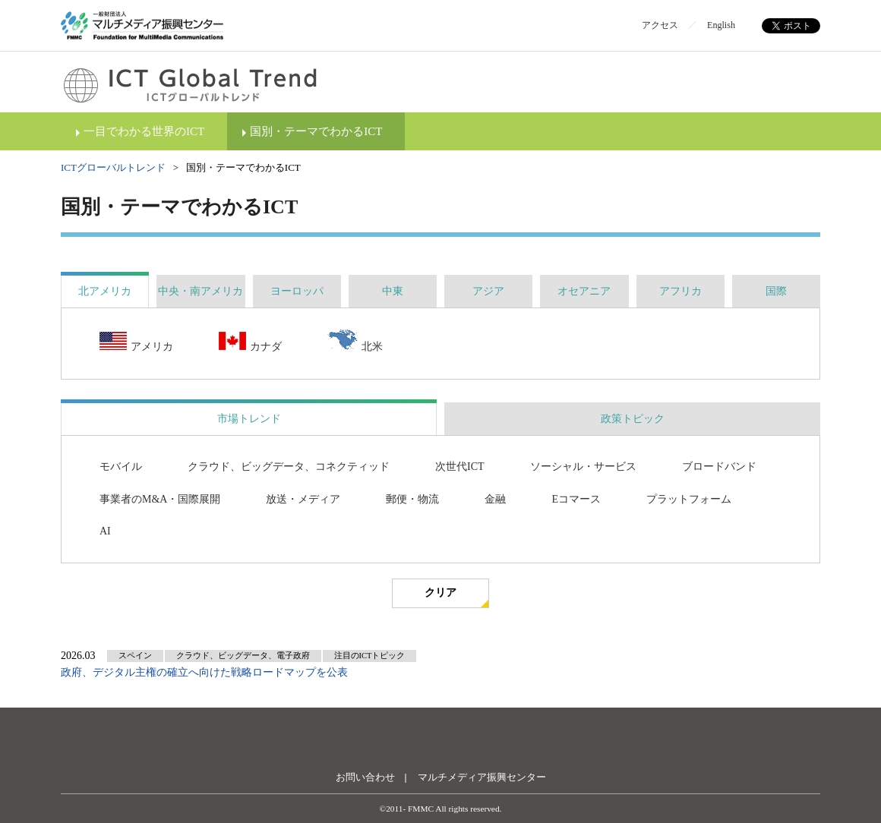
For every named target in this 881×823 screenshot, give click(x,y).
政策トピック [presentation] (633, 418)
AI (105, 531)
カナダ (250, 342)
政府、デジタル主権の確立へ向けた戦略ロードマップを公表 (204, 672)
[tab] (105, 291)
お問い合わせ (365, 777)
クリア (440, 592)
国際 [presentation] (776, 291)
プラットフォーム (688, 499)
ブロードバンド (719, 466)
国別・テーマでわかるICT (316, 131)
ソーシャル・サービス (583, 466)
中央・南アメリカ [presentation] (200, 291)
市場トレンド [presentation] (249, 418)
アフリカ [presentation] (680, 291)
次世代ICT (460, 466)
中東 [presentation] (392, 291)
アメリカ (136, 342)
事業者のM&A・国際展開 (159, 499)
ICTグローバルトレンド (113, 167)
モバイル (120, 466)
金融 (495, 499)
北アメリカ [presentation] (104, 291)
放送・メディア (303, 499)
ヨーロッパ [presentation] (297, 291)
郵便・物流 (412, 499)
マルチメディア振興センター (482, 777)
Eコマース (576, 499)
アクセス (660, 25)
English (721, 25)
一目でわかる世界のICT (144, 131)
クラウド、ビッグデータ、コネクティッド (289, 466)
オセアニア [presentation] (584, 291)
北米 (355, 341)
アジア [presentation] (488, 291)
